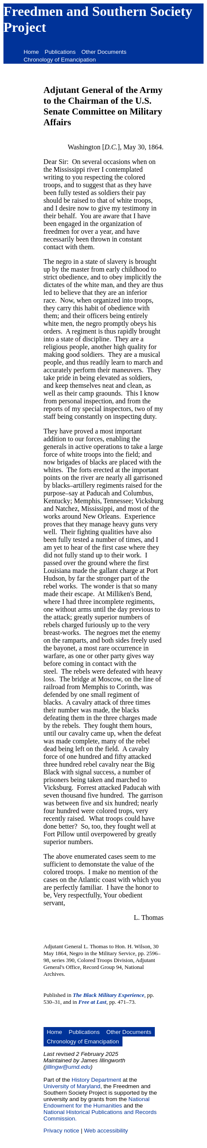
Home (31, 52)
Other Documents (104, 52)
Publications (60, 52)
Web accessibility (106, 1130)
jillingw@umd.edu (68, 1067)
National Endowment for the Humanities (97, 1102)
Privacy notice (61, 1130)
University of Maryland (72, 1086)
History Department (96, 1080)
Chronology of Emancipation (60, 59)
